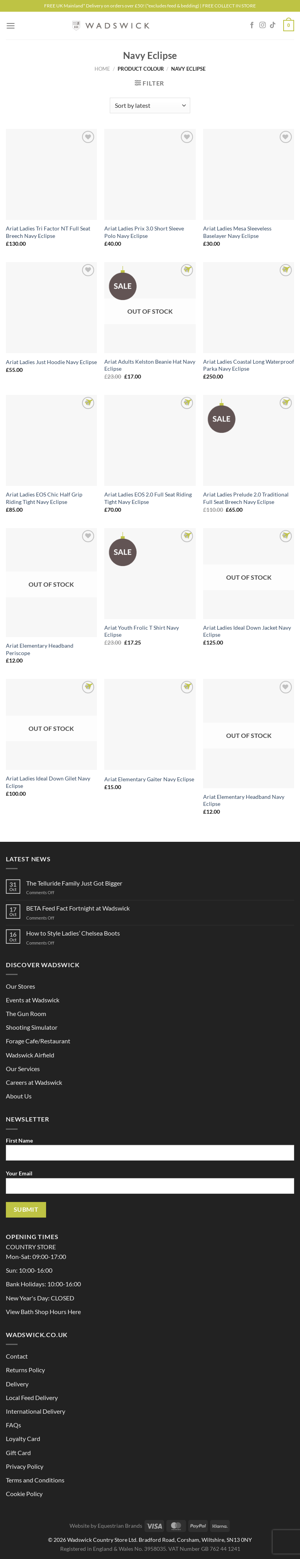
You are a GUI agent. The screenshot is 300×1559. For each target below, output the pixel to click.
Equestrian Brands (120, 1525)
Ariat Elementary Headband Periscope (39, 649)
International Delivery (35, 1411)
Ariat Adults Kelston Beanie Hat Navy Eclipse (149, 365)
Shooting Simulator (31, 1027)
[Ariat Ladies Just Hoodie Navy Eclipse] (51, 307)
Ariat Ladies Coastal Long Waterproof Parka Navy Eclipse (248, 365)
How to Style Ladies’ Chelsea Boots (73, 933)
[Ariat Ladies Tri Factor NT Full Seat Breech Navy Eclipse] (51, 174)
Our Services (23, 1068)
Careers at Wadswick (34, 1082)
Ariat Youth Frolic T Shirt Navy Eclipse (141, 631)
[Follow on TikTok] (273, 25)
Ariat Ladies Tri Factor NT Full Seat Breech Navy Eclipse (48, 232)
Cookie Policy (24, 1493)
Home (102, 69)
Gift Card (18, 1452)
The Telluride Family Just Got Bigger (74, 883)
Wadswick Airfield (30, 1055)
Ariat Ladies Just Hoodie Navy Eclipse (51, 362)
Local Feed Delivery (32, 1397)
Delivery (17, 1384)
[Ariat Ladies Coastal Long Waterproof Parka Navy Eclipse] (248, 307)
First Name (150, 1152)
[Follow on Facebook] (252, 25)
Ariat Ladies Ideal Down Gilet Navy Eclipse (48, 782)
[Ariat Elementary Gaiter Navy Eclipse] (149, 724)
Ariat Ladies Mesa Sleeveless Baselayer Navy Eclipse (237, 232)
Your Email (150, 1185)
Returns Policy (25, 1369)
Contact (17, 1356)
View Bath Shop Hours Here (43, 1311)
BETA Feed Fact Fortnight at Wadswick (78, 908)
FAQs (13, 1425)
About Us (19, 1096)
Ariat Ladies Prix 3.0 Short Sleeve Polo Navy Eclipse (144, 232)
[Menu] (10, 25)
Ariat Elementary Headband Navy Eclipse (243, 800)
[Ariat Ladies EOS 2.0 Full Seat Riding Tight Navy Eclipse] (149, 440)
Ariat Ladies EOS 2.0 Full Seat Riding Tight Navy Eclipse (148, 498)
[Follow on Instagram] (262, 25)
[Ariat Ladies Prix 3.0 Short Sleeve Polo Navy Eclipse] (149, 174)
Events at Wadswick (32, 1000)
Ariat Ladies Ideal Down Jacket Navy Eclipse (247, 631)
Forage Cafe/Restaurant (38, 1041)
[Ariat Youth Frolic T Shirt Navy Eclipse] (149, 573)
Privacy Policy (24, 1466)
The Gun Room (26, 1013)
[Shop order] (150, 105)
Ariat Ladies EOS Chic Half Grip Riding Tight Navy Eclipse (44, 498)
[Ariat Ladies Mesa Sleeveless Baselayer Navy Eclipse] (248, 174)
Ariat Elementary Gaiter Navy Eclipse (149, 779)
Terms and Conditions (35, 1480)
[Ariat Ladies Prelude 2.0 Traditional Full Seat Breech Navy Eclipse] (248, 440)
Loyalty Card (23, 1438)
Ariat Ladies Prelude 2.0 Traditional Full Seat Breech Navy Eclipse (246, 498)
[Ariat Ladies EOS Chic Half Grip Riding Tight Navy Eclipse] (51, 440)
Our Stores (20, 986)
